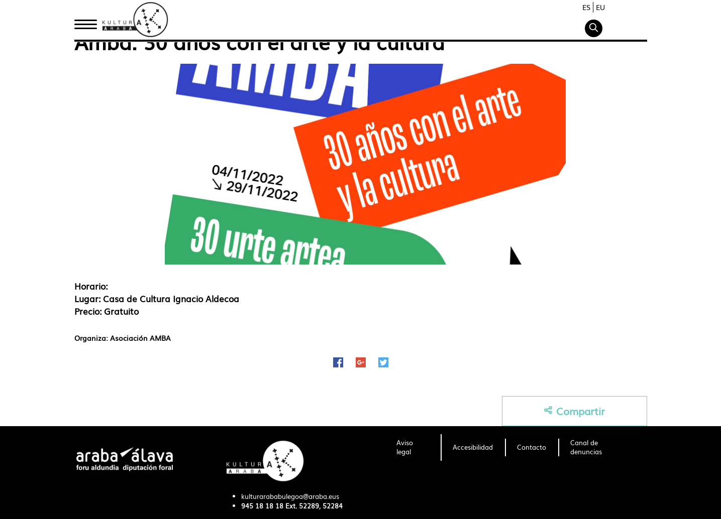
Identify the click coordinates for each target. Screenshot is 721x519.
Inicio (85, 22)
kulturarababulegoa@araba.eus (290, 496)
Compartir (574, 411)
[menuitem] (412, 447)
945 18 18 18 (262, 505)
